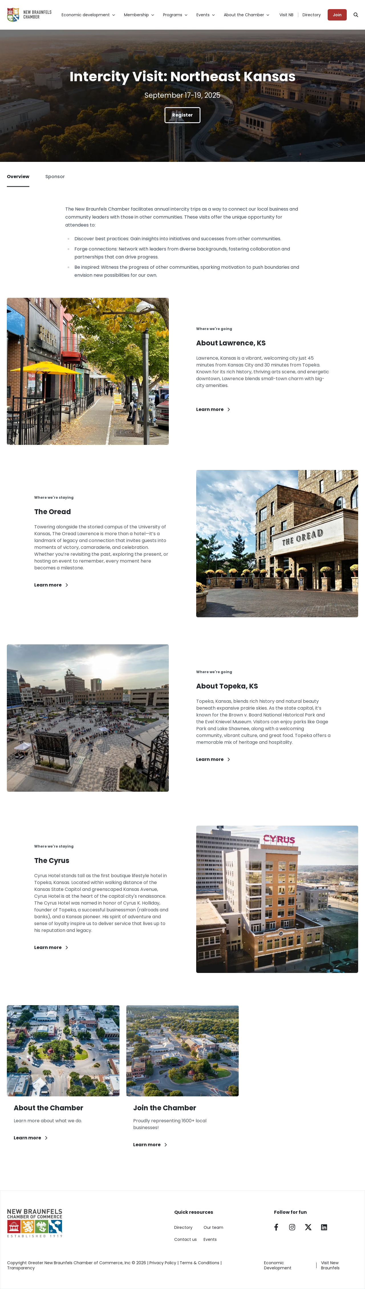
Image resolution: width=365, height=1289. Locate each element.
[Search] (355, 14)
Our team (213, 1227)
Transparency (21, 1268)
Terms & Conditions (199, 1263)
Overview (18, 180)
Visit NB (286, 15)
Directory (312, 15)
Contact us (185, 1239)
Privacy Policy (162, 1263)
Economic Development (277, 1265)
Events (210, 1239)
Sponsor (55, 176)
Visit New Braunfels (330, 1265)
